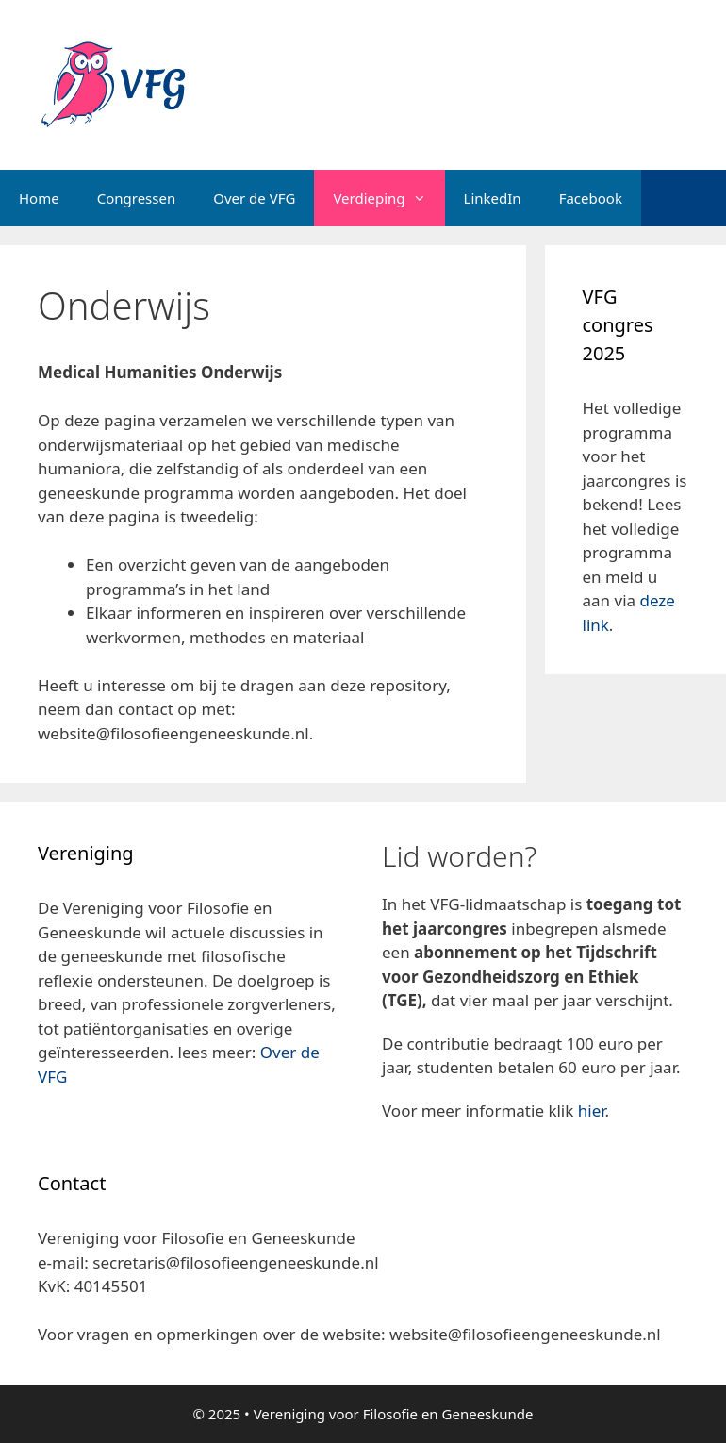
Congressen (136, 198)
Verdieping (388, 198)
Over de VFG (254, 198)
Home (39, 198)
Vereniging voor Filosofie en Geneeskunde (394, 1413)
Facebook (590, 198)
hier (591, 1110)
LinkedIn (492, 198)
